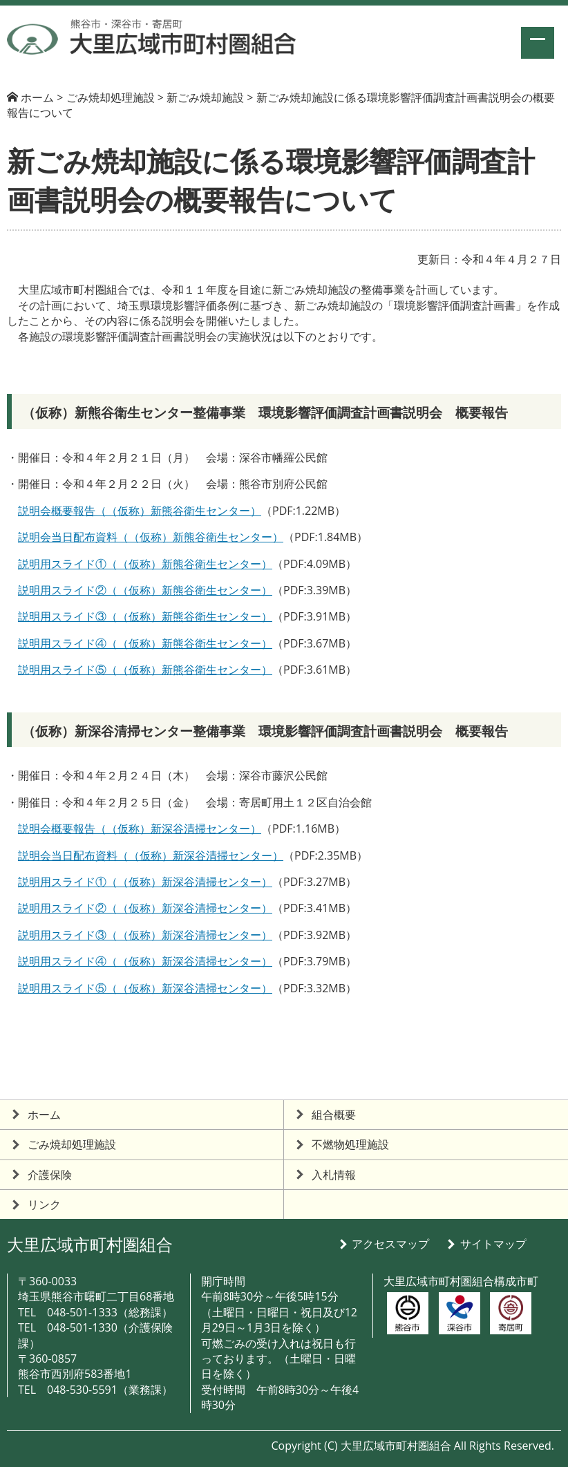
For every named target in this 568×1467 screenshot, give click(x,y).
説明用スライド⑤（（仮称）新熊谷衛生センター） (145, 669)
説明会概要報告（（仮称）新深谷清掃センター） (139, 828)
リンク (44, 1204)
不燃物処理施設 (350, 1144)
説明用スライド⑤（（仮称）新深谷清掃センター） (145, 988)
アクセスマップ (390, 1243)
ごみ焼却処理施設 (72, 1144)
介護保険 (50, 1174)
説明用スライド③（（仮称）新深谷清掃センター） (145, 935)
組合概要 (334, 1114)
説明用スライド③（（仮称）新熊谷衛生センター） (145, 616)
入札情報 (334, 1174)
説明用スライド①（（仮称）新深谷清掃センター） (145, 881)
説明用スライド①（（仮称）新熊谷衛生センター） (145, 563)
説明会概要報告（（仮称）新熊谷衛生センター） (139, 510)
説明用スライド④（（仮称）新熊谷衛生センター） (145, 643)
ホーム (37, 97)
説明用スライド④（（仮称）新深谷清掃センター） (145, 961)
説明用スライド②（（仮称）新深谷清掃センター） (145, 908)
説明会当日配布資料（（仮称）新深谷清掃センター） (150, 855)
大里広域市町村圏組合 (90, 1244)
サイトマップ (493, 1243)
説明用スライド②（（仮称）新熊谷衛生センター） (145, 590)
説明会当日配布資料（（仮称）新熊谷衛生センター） (150, 537)
